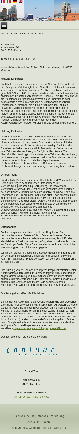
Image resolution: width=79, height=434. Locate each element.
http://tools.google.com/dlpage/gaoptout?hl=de (39, 328)
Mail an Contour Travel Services (31, 396)
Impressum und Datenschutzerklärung (39, 416)
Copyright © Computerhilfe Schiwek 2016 (39, 427)
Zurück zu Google (39, 421)
